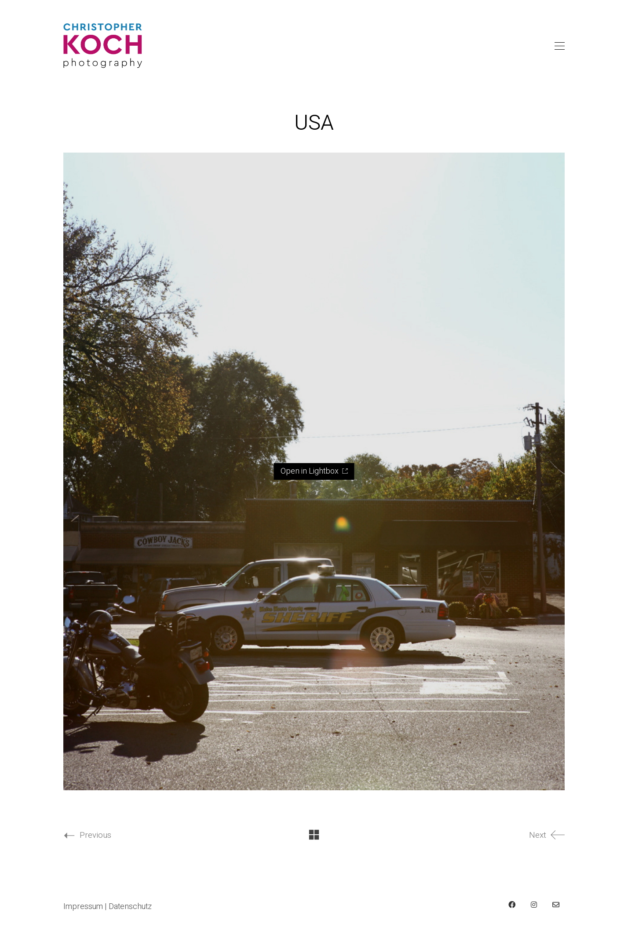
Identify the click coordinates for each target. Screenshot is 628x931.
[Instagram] (534, 904)
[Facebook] (512, 904)
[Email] (556, 904)
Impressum (83, 907)
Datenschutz (130, 907)
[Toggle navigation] (560, 46)
